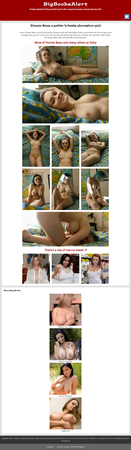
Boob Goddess (65, 396)
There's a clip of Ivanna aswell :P (65, 250)
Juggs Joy (65, 430)
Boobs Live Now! (65, 327)
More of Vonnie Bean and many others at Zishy (65, 42)
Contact (49, 447)
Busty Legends (65, 361)
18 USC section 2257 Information (71, 447)
